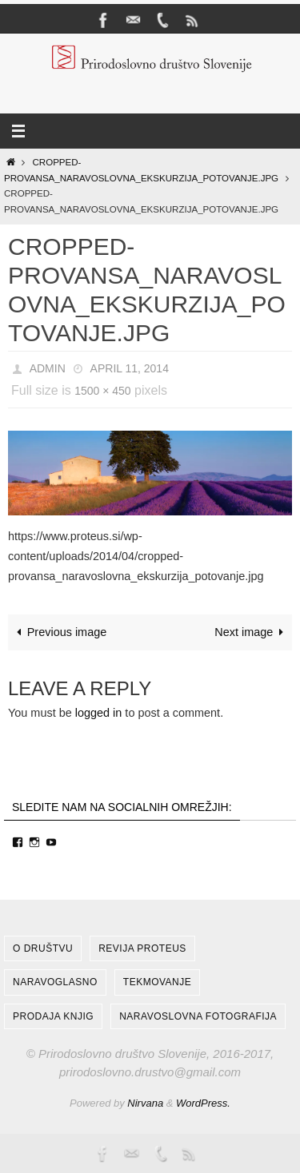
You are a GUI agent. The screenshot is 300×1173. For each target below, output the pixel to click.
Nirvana (145, 1103)
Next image (251, 632)
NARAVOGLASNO (55, 982)
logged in (98, 712)
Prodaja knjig (53, 1016)
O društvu (43, 948)
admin (48, 368)
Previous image (59, 632)
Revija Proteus (142, 948)
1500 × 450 (102, 390)
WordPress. (203, 1103)
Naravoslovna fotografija (198, 1016)
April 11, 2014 (129, 368)
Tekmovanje (157, 982)
